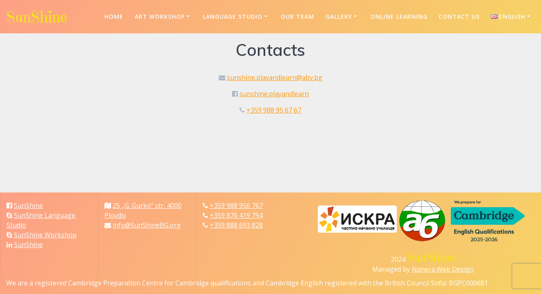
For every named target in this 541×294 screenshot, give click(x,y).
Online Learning (399, 16)
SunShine (28, 205)
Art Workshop (160, 16)
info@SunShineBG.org (147, 225)
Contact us (459, 16)
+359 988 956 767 (236, 205)
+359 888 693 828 (236, 225)
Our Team (297, 16)
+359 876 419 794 (236, 215)
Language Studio (232, 16)
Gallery (339, 16)
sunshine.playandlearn (274, 93)
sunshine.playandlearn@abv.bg (274, 77)
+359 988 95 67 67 (273, 110)
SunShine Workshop (45, 234)
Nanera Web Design (443, 269)
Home (113, 16)
